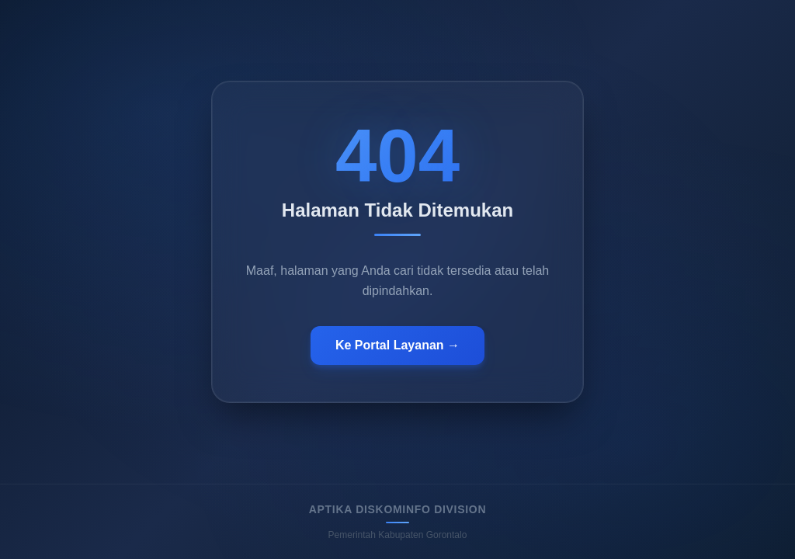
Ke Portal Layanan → (397, 345)
